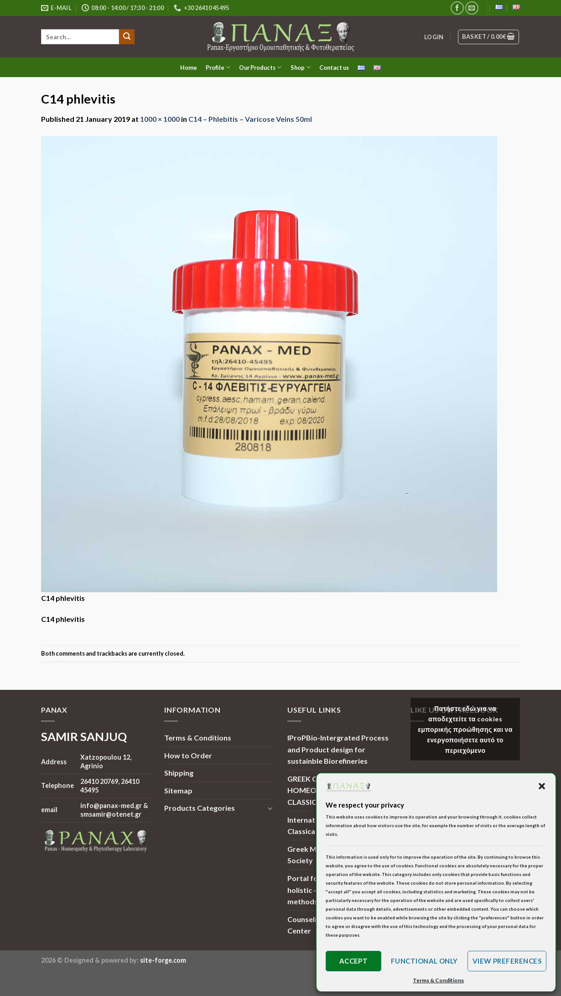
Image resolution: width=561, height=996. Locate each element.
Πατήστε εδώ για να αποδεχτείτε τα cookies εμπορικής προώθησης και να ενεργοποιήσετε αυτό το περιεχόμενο (465, 729)
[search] (80, 36)
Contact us (334, 67)
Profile (218, 67)
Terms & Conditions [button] (438, 980)
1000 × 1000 (160, 119)
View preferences (507, 961)
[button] (541, 786)
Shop (301, 67)
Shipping (178, 772)
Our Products (260, 67)
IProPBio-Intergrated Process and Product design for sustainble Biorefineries (338, 749)
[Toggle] (270, 808)
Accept (353, 961)
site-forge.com (163, 960)
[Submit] (127, 37)
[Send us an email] (471, 8)
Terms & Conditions (197, 737)
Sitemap (178, 790)
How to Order (188, 755)
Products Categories (199, 807)
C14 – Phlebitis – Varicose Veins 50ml (250, 119)
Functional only (424, 961)
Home (188, 67)
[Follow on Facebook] (457, 8)
